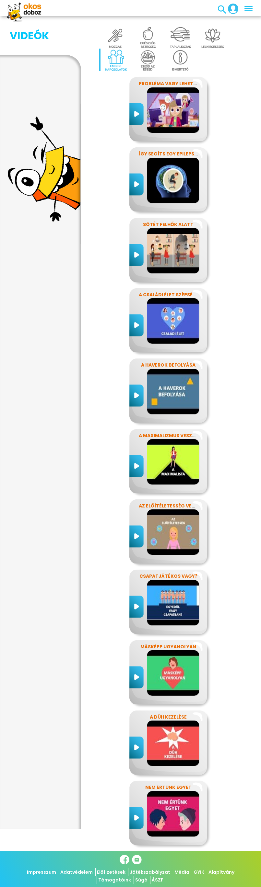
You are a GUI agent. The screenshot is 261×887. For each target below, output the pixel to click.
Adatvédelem (76, 872)
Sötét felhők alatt (168, 224)
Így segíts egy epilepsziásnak (177, 154)
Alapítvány (221, 872)
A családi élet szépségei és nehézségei (187, 294)
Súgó (141, 880)
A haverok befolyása (168, 365)
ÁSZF (157, 880)
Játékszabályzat (150, 872)
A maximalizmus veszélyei (171, 435)
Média (181, 872)
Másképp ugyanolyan (168, 646)
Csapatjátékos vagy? (168, 576)
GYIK (199, 872)
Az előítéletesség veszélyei (174, 506)
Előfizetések (111, 872)
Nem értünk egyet (168, 787)
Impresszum (41, 872)
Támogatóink (114, 880)
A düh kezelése (168, 717)
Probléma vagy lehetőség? (174, 83)
